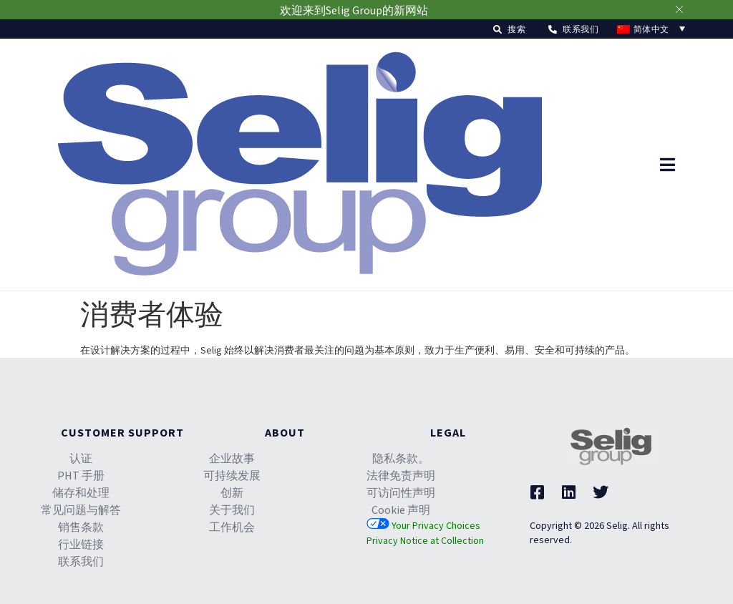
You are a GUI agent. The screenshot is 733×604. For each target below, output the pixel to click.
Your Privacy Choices (423, 525)
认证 (80, 458)
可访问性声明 (400, 492)
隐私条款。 (400, 458)
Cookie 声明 (401, 509)
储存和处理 (81, 492)
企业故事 (232, 458)
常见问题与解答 (81, 509)
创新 (231, 492)
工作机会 (232, 527)
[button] (509, 29)
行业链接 (81, 544)
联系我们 (81, 561)
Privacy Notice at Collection (425, 540)
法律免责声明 (400, 475)
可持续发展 (232, 475)
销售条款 (81, 527)
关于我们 (232, 509)
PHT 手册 (81, 475)
